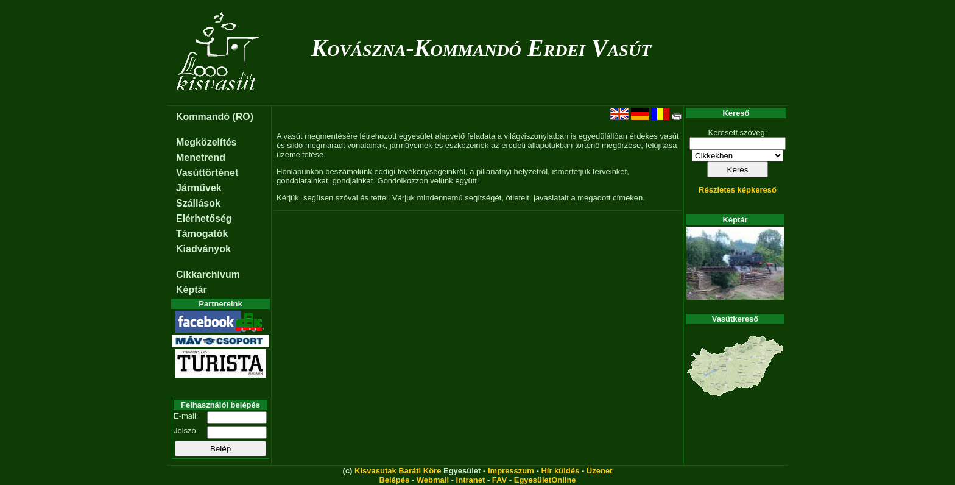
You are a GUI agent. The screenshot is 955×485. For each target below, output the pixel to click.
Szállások (198, 203)
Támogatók (202, 233)
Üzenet (600, 470)
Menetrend (200, 157)
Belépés (394, 479)
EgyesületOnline (545, 479)
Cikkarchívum (208, 274)
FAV (499, 479)
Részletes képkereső (738, 189)
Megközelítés (206, 142)
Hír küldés (560, 470)
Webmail (433, 479)
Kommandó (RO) (214, 117)
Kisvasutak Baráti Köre (397, 470)
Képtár (191, 290)
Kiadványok (203, 249)
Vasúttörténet (207, 173)
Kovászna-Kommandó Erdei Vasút (481, 48)
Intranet (470, 479)
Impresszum (511, 470)
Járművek (199, 188)
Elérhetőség (204, 218)
